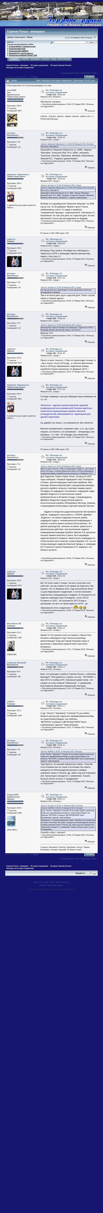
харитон (11, 239)
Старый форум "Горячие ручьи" (22, 46)
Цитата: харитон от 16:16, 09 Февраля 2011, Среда (61, 466)
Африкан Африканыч (18, 174)
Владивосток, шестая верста (21, 53)
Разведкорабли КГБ (17, 49)
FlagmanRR (13, 794)
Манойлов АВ (14, 623)
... (28, 77)
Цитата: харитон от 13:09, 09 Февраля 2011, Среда (61, 325)
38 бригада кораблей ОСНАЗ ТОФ (23, 55)
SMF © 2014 (49, 882)
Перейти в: (80, 873)
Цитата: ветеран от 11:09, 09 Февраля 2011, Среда (61, 185)
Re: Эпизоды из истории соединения (56, 91)
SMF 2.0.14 (38, 882)
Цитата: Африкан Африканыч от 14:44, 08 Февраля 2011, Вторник (67, 144)
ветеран (11, 133)
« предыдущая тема (69, 73)
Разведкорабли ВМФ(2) (18, 51)
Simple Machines (62, 882)
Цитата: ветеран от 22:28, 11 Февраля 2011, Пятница (62, 806)
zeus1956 (11, 90)
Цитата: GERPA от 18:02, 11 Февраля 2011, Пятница (61, 752)
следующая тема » (89, 73)
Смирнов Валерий (16, 662)
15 (30, 77)
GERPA (10, 701)
